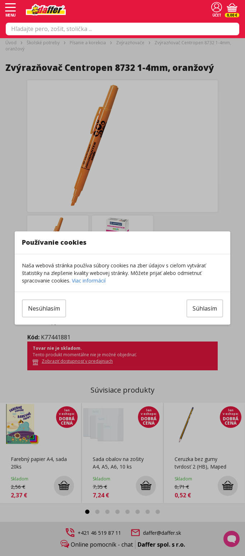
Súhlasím (205, 308)
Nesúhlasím (44, 308)
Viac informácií (89, 280)
